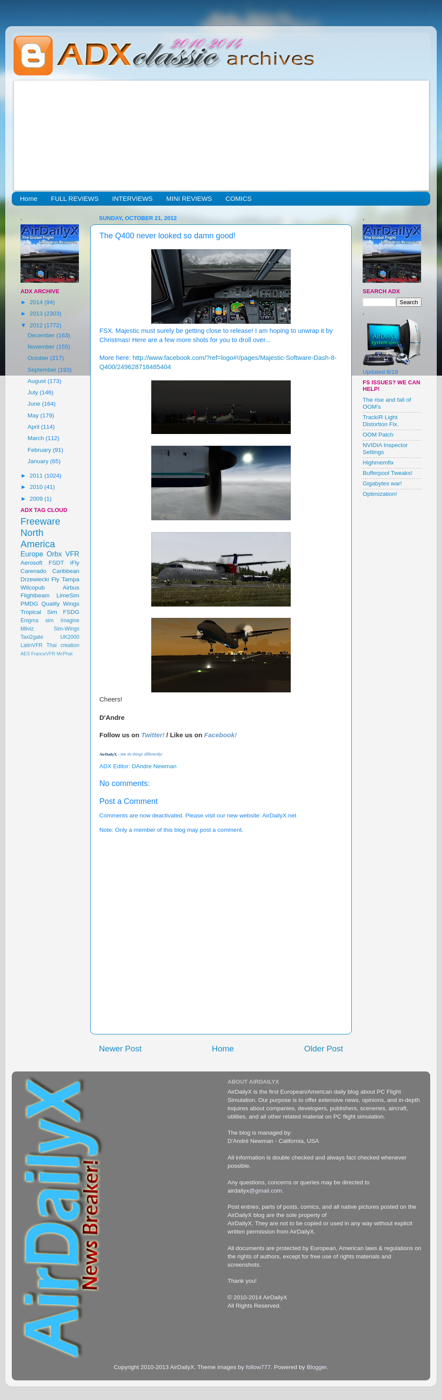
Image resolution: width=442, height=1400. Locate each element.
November (41, 346)
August (37, 381)
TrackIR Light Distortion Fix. (381, 420)
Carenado (33, 571)
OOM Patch (378, 434)
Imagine (70, 620)
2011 (37, 475)
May (33, 415)
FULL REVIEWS (75, 198)
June (34, 403)
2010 (37, 487)
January (38, 461)
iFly (74, 562)
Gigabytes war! (382, 483)
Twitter (152, 735)
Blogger (316, 1367)
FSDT (56, 562)
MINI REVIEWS (189, 198)
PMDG (29, 603)
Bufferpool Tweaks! (387, 473)
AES (25, 653)
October (38, 358)
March (36, 438)
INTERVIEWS (132, 198)
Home (28, 198)
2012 (37, 325)
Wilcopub (32, 587)
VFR (72, 554)
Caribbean (65, 571)
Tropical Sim (38, 612)
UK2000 (69, 637)
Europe (31, 554)
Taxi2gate (31, 637)
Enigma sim (37, 620)
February (40, 450)
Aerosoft (31, 562)
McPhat (65, 653)
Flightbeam (35, 595)
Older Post (323, 1048)
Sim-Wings (66, 629)
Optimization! (380, 494)
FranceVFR (43, 653)
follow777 (258, 1367)
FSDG (71, 612)
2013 (37, 313)
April (34, 427)
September (42, 369)
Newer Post (120, 1048)
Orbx (54, 554)
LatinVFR (31, 645)
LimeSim (67, 595)
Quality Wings (60, 603)
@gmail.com (265, 1190)
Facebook (219, 735)
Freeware (40, 521)
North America (37, 538)
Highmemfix (378, 462)
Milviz (27, 629)
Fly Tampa (65, 579)
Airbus (71, 587)
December (41, 335)
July (33, 392)
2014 (37, 302)
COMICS (238, 198)
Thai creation (62, 645)
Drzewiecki (34, 579)
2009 (37, 498)
